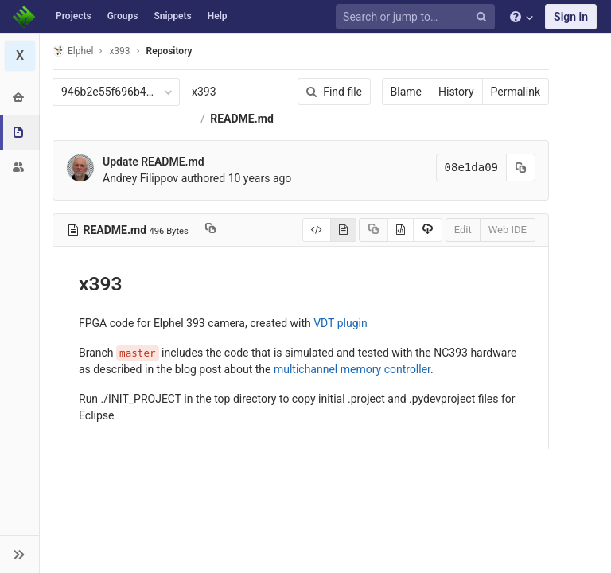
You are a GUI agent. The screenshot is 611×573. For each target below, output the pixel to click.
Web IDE (507, 230)
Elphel (73, 51)
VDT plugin (340, 323)
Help (218, 15)
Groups (122, 15)
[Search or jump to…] (417, 17)
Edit (463, 230)
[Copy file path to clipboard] (210, 230)
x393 (204, 91)
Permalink (515, 91)
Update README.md (153, 161)
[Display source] (316, 230)
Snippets (172, 15)
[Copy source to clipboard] (373, 230)
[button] (19, 554)
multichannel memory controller (352, 369)
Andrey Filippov (140, 178)
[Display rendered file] (343, 230)
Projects (73, 15)
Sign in (571, 16)
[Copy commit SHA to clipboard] (521, 167)
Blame (406, 91)
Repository (169, 51)
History (456, 91)
